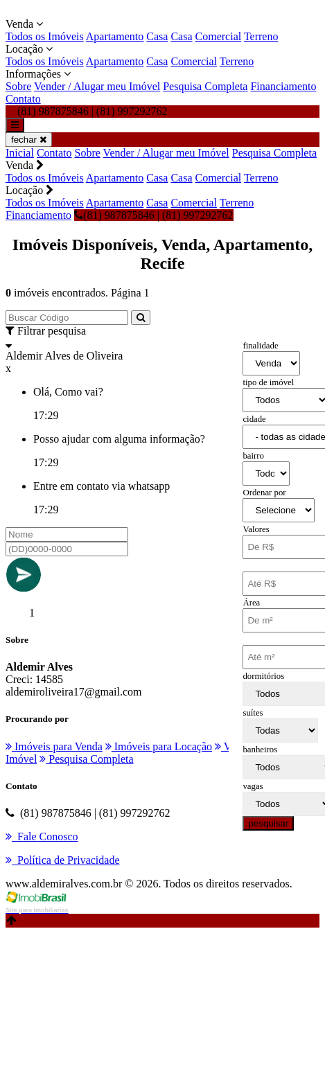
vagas (253, 786)
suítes (253, 713)
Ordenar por (264, 492)
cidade (254, 419)
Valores (256, 529)
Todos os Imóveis (45, 36)
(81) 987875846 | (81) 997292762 (154, 215)
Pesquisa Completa (205, 86)
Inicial (20, 153)
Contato (23, 99)
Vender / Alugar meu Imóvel (97, 86)
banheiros (260, 749)
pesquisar (268, 823)
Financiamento (283, 86)
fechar (28, 139)
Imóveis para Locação (158, 746)
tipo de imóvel (268, 382)
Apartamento (115, 36)
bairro (253, 456)
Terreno (261, 36)
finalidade (260, 346)
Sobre (18, 86)
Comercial (218, 36)
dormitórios (263, 676)
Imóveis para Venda (54, 746)
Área (251, 603)
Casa (157, 36)
